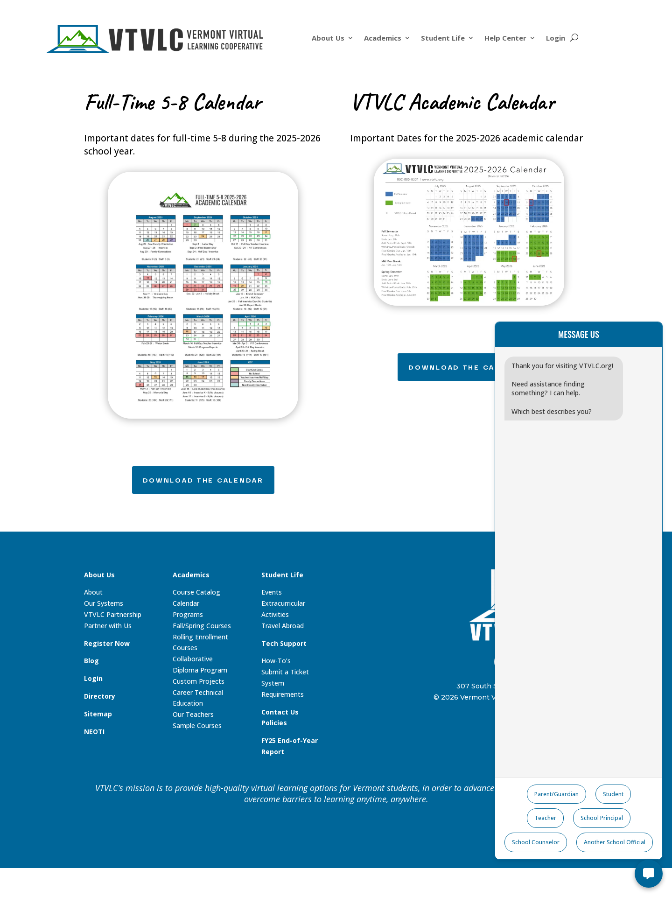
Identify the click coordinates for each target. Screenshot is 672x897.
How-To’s (276, 660)
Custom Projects (198, 681)
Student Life (443, 38)
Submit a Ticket (285, 671)
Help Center (505, 38)
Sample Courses (197, 725)
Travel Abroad (282, 625)
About (93, 592)
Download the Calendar (203, 479)
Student (613, 794)
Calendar (186, 603)
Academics (382, 38)
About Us (328, 38)
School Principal (602, 818)
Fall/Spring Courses (202, 625)
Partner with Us (108, 625)
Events (271, 592)
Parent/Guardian (556, 794)
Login (555, 38)
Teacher (545, 818)
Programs (188, 614)
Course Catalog (196, 592)
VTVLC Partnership (112, 614)
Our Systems (103, 603)
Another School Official (614, 842)
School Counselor (536, 842)
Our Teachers (193, 714)
